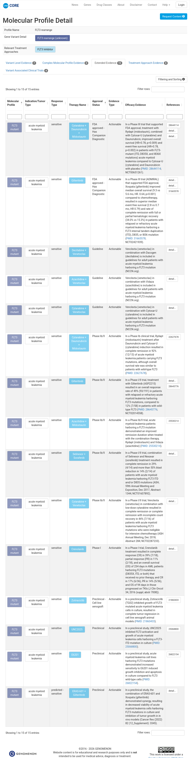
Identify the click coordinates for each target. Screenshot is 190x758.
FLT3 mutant (14, 127)
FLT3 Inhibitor (45, 49)
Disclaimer (136, 4)
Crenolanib (77, 549)
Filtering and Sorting (171, 79)
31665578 (174, 191)
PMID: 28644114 (151, 168)
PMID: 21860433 (145, 621)
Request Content (173, 16)
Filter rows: (144, 88)
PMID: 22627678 (136, 373)
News (75, 4)
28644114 (174, 125)
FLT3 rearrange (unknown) (52, 38)
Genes (87, 4)
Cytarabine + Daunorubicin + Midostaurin (79, 131)
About (120, 4)
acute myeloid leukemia (37, 127)
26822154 (174, 654)
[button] (21, 103)
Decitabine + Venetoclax (79, 252)
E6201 (75, 654)
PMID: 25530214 (150, 445)
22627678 (174, 337)
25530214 (174, 421)
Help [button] (166, 4)
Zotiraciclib (77, 600)
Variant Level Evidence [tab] (21, 63)
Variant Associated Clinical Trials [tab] (27, 70)
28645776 (174, 386)
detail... (172, 130)
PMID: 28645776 (147, 409)
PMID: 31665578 (136, 238)
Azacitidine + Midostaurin (79, 423)
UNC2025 (77, 629)
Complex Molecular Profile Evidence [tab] (65, 63)
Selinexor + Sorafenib (79, 456)
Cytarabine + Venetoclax (79, 310)
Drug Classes (104, 4)
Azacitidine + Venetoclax (79, 281)
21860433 (174, 600)
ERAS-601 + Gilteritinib (79, 693)
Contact (152, 4)
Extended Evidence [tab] (108, 63)
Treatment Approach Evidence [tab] (148, 63)
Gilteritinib (77, 180)
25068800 (174, 629)
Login (181, 4)
